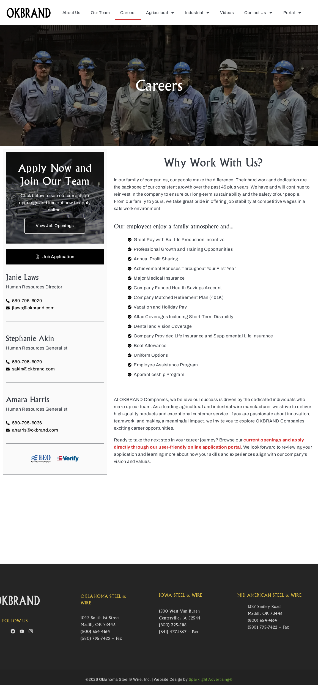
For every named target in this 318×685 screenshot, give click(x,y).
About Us (71, 12)
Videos (227, 12)
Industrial (197, 13)
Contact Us (258, 13)
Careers (128, 12)
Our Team (100, 12)
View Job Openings (55, 225)
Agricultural (160, 13)
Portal (292, 13)
